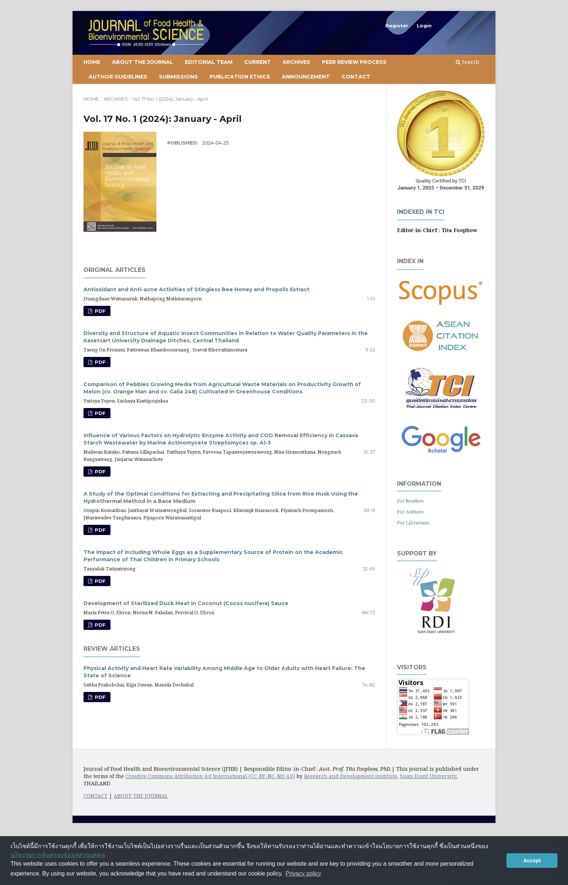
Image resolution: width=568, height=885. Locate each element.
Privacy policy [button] (303, 873)
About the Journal (142, 62)
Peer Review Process (354, 62)
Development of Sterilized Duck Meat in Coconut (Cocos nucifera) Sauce (185, 603)
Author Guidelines (118, 76)
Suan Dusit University (428, 776)
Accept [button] (532, 860)
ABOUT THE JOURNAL (141, 795)
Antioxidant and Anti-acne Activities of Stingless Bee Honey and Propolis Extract (196, 289)
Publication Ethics (240, 76)
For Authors (410, 511)
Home (91, 62)
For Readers (410, 500)
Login (424, 25)
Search (467, 61)
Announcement (306, 76)
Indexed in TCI (420, 211)
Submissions (178, 76)
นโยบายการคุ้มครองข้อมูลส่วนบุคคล (58, 855)
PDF (99, 311)
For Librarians (413, 522)
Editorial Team (209, 62)
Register (396, 25)
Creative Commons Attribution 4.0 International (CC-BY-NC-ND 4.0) (210, 776)
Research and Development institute (350, 776)
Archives (296, 62)
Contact (356, 76)
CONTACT (95, 795)
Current (257, 62)
